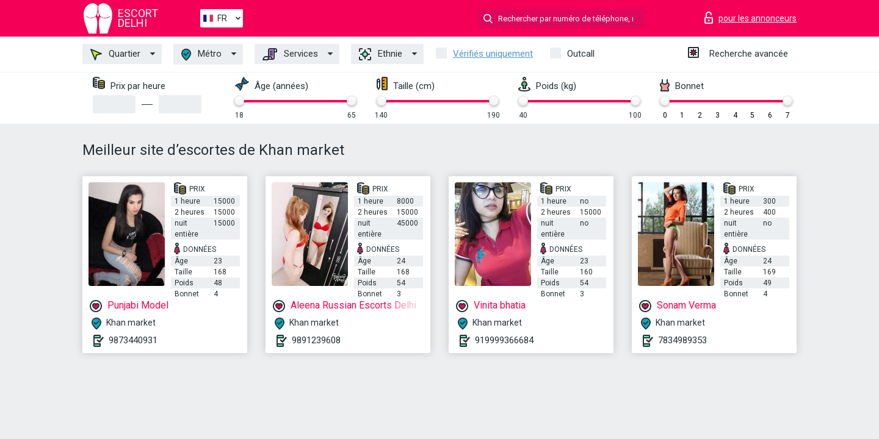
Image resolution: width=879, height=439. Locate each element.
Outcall (581, 53)
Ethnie (380, 54)
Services (290, 54)
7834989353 (682, 340)
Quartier (115, 54)
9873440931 (133, 340)
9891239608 (316, 340)
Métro (201, 54)
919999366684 (504, 340)
